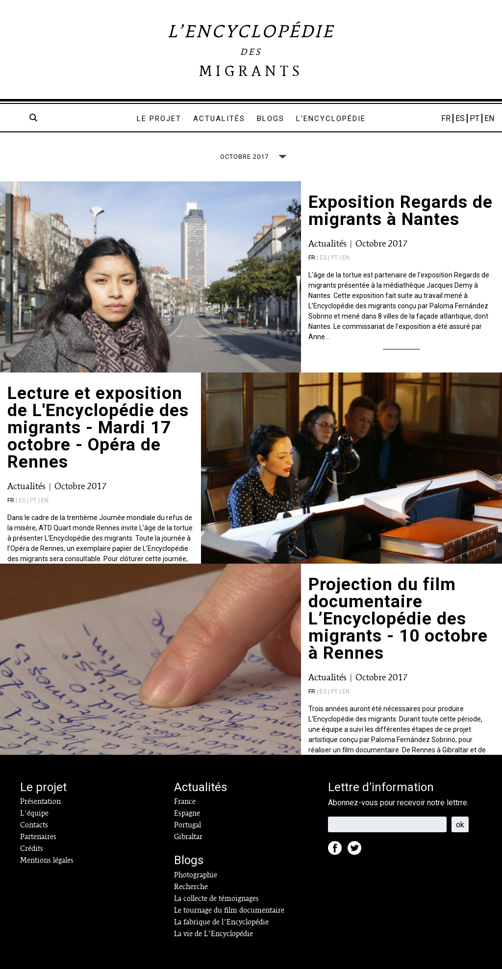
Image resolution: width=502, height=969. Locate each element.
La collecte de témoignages (216, 898)
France (185, 801)
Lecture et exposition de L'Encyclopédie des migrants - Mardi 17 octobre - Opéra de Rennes (98, 427)
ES (460, 118)
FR (446, 118)
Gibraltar (188, 836)
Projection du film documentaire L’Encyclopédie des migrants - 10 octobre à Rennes (398, 618)
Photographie (195, 874)
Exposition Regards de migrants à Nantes (400, 210)
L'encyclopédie (331, 118)
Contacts (34, 824)
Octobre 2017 (381, 243)
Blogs (270, 118)
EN (489, 118)
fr (311, 257)
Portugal (187, 824)
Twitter (357, 851)
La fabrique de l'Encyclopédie (221, 922)
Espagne (187, 813)
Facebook (338, 851)
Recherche (191, 886)
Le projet (159, 118)
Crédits (31, 848)
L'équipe (34, 813)
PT (474, 118)
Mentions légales (47, 860)
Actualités (219, 118)
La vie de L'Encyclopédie (213, 933)
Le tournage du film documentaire (229, 910)
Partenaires (38, 836)
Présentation (40, 801)
